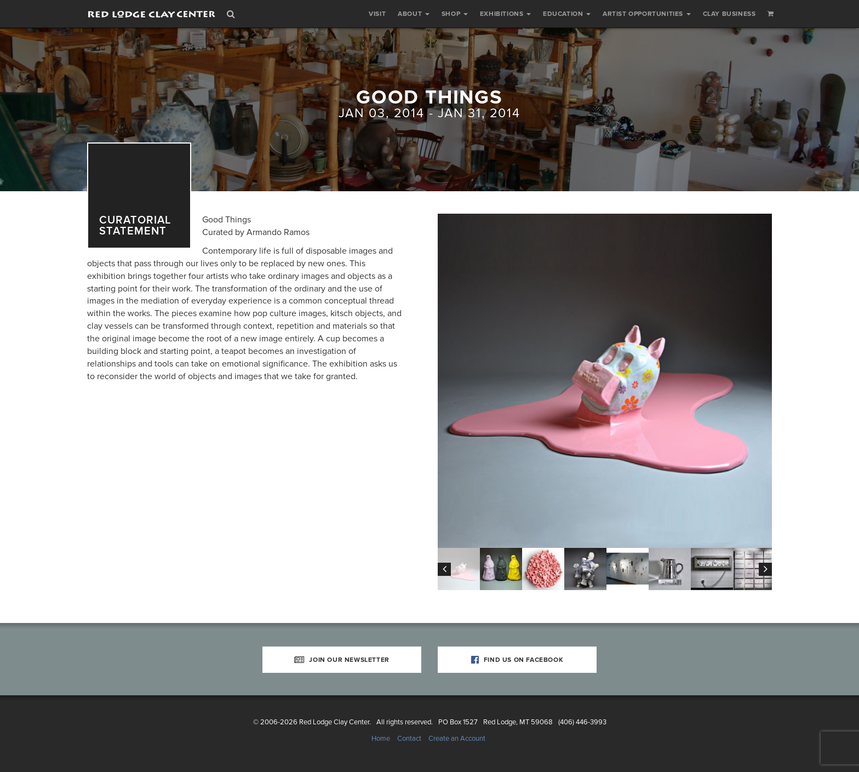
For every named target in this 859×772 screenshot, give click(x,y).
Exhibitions (505, 14)
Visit (377, 14)
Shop (455, 14)
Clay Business (729, 14)
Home (380, 738)
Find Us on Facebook (517, 660)
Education (567, 14)
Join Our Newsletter (342, 660)
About (414, 14)
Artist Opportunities (647, 14)
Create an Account (456, 738)
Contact (409, 738)
